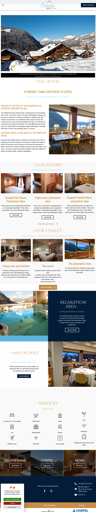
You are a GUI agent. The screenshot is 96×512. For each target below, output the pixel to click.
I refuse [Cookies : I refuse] (12, 503)
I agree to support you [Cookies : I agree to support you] (12, 499)
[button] (3, 43)
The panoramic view (79, 264)
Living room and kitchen (15, 266)
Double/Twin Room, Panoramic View (16, 199)
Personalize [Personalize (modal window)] (12, 507)
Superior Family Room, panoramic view (79, 199)
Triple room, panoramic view (48, 199)
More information (50, 505)
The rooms (48, 266)
